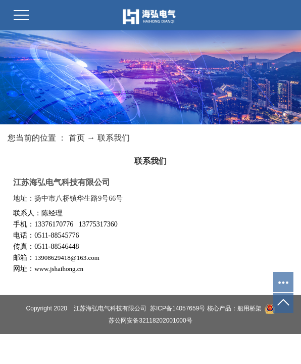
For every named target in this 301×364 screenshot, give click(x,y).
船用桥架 (249, 308)
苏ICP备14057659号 (177, 308)
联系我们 (113, 137)
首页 (77, 137)
